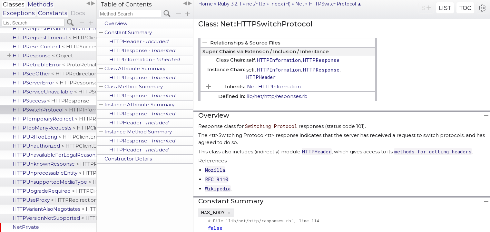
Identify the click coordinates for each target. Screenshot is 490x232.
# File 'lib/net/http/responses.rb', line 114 (263, 221)
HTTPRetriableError (54, 65)
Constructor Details (128, 159)
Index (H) (280, 4)
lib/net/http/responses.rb (277, 96)
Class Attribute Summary (134, 68)
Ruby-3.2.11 (229, 4)
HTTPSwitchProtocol (54, 110)
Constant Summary (128, 32)
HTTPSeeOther (54, 74)
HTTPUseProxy (54, 200)
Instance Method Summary (138, 132)
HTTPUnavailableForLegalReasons (54, 155)
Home (205, 4)
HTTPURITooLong (54, 137)
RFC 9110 (216, 179)
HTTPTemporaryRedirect (54, 119)
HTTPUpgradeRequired (54, 191)
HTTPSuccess (51, 101)
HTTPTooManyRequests (54, 128)
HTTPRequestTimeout (54, 37)
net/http (255, 4)
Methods (40, 4)
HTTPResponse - (142, 50)
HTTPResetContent (54, 47)
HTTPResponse (43, 56)
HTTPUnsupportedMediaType (54, 182)
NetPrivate (26, 227)
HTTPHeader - (139, 41)
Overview (115, 23)
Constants (52, 13)
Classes (13, 4)
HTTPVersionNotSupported (54, 218)
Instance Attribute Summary (139, 105)
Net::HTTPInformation (274, 86)
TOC (465, 8)
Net (299, 4)
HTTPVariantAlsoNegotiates (54, 209)
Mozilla (215, 170)
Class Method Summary (133, 86)
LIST (445, 8)
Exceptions (19, 13)
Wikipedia (217, 188)
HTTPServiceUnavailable (54, 92)
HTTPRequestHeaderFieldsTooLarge (54, 28)
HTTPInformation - (144, 59)
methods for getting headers (433, 151)
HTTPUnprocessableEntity (54, 173)
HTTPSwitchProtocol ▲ (335, 4)
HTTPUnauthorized (54, 146)
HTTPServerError (54, 83)
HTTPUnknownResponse (54, 164)
